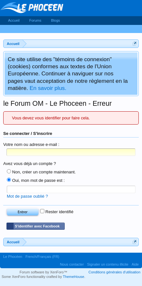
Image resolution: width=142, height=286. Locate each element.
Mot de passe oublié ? (27, 196)
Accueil (13, 20)
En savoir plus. (47, 88)
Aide (135, 264)
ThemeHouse (73, 277)
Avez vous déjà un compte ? (29, 163)
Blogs (55, 20)
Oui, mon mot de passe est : (36, 180)
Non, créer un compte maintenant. (41, 172)
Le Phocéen (12, 256)
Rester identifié (56, 211)
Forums (35, 20)
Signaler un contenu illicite (107, 264)
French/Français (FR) (43, 256)
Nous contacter (72, 264)
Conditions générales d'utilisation (114, 272)
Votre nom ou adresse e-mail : (31, 144)
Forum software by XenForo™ (43, 272)
